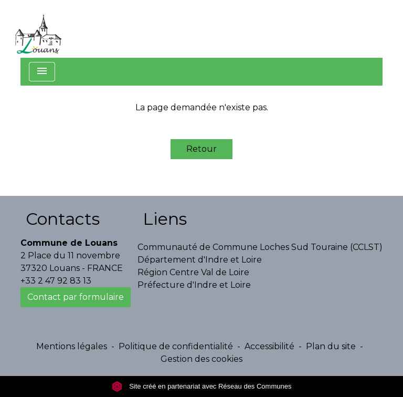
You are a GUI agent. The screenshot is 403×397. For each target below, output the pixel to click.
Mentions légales (71, 346)
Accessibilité (269, 346)
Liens (165, 218)
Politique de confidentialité (176, 346)
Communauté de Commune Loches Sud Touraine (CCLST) (260, 247)
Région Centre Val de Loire (193, 272)
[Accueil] (38, 29)
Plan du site (331, 346)
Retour (201, 149)
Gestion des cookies (201, 359)
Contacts (63, 218)
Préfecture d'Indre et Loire (194, 285)
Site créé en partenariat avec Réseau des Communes (202, 386)
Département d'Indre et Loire (199, 260)
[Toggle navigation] (42, 71)
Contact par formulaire (75, 297)
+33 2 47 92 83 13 (55, 281)
